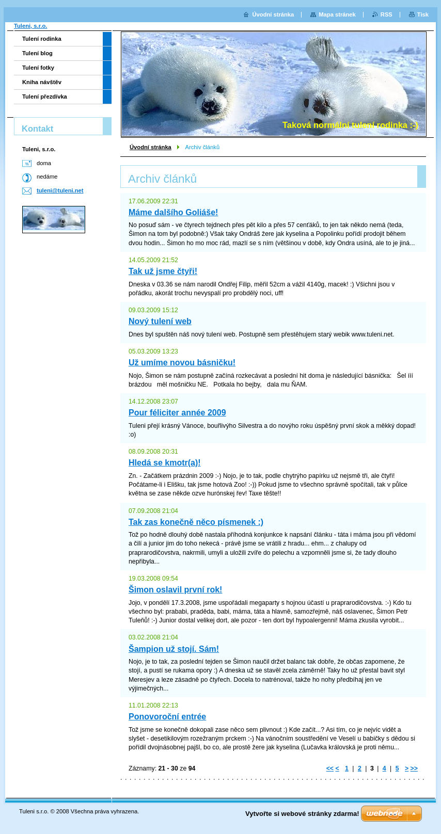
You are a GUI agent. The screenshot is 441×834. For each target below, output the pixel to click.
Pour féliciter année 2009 (177, 412)
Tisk (423, 14)
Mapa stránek (337, 14)
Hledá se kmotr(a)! (165, 462)
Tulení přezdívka (44, 96)
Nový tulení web (160, 321)
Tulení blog (37, 53)
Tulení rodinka (41, 39)
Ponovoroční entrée (167, 716)
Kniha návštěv (41, 82)
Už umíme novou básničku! (182, 362)
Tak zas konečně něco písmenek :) (196, 522)
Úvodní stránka (150, 147)
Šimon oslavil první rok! (175, 589)
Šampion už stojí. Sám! (174, 649)
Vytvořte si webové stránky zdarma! (302, 813)
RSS (386, 14)
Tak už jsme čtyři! (163, 271)
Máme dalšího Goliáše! (173, 212)
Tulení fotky (38, 68)
